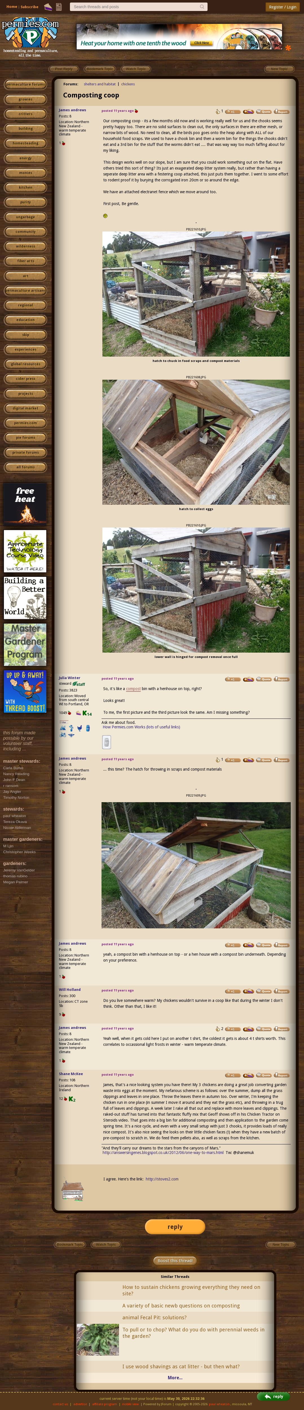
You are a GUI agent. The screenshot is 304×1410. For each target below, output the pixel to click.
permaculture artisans (25, 291)
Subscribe (29, 7)
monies (25, 173)
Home (11, 7)
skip (25, 335)
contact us (60, 1404)
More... (175, 1377)
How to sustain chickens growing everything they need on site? (191, 1290)
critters (25, 114)
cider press (25, 379)
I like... (64, 722)
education (25, 320)
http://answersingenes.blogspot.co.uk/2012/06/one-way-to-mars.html (163, 1152)
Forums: (70, 84)
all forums (25, 467)
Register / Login (282, 7)
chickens (128, 84)
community (26, 232)
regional (25, 305)
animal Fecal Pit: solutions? (154, 1317)
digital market (25, 408)
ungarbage (25, 217)
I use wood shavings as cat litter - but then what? (181, 1366)
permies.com (25, 423)
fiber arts (25, 261)
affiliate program (104, 1404)
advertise (80, 1404)
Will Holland (70, 990)
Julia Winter (69, 678)
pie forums (25, 438)
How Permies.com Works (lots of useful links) (141, 727)
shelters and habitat (100, 84)
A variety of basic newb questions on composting (181, 1306)
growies (25, 99)
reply (175, 1226)
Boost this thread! (175, 1260)
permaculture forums (25, 84)
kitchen (25, 188)
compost (133, 688)
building (26, 129)
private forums (25, 453)
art (25, 276)
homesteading (25, 143)
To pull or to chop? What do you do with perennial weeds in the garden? (193, 1333)
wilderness (25, 246)
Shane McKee (71, 1074)
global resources (25, 364)
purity (25, 202)
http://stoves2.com (162, 1179)
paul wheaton (219, 1404)
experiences (25, 350)
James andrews (72, 110)
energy (25, 158)
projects (25, 394)
